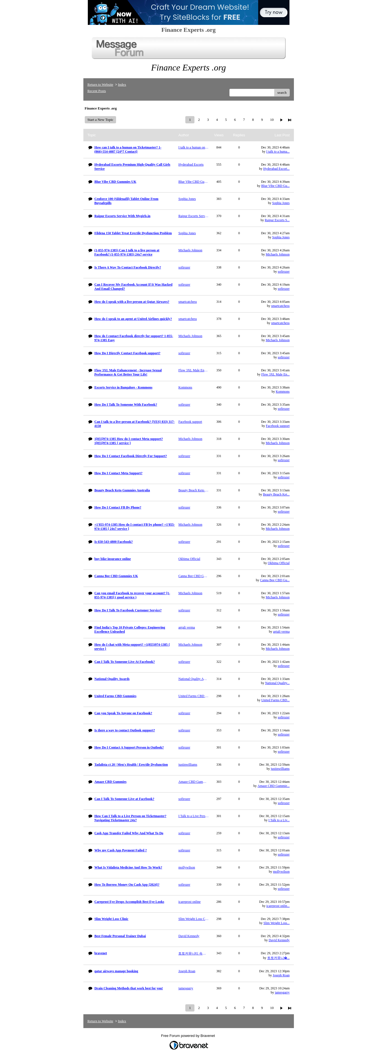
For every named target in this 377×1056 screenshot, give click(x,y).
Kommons (282, 391)
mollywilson (281, 872)
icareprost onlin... (278, 906)
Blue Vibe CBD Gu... (275, 186)
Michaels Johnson (277, 254)
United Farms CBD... (275, 700)
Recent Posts (97, 91)
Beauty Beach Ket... (276, 494)
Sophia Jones (281, 203)
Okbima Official (279, 563)
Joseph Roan (281, 975)
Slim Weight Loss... (276, 923)
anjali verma (281, 631)
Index (122, 84)
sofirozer (284, 271)
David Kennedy (279, 940)
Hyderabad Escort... (276, 169)
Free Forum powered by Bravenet (188, 1036)
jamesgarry (282, 992)
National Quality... (277, 683)
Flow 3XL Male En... (275, 374)
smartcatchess (280, 306)
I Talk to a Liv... (278, 820)
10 (272, 120)
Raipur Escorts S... (277, 220)
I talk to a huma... (277, 151)
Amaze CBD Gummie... (274, 786)
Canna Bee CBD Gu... (275, 580)
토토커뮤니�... (278, 958)
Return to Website (100, 84)
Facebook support (278, 426)
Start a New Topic (101, 120)
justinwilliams (280, 769)
